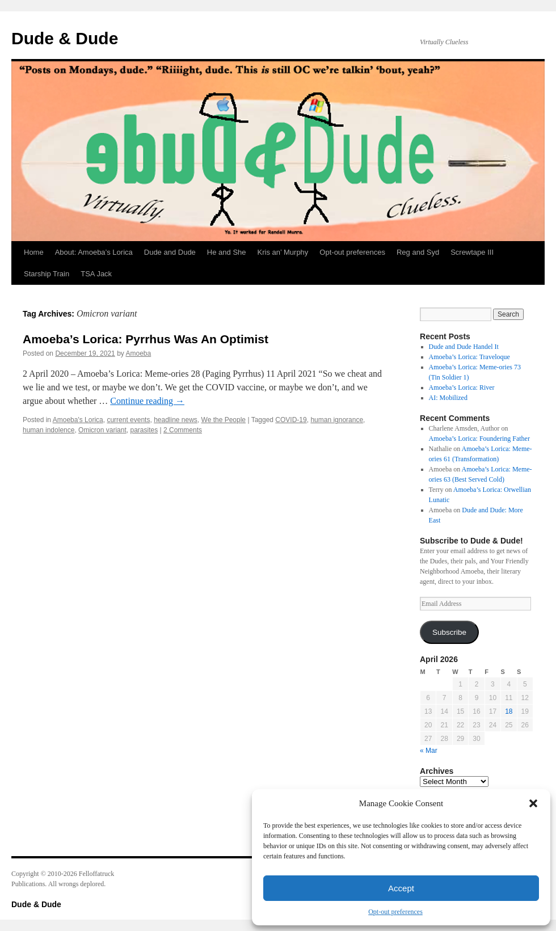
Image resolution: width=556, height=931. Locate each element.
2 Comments (182, 430)
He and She (226, 252)
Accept (401, 888)
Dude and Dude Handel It (464, 347)
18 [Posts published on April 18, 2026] (508, 711)
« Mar (428, 751)
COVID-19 (290, 420)
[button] (533, 803)
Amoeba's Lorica (78, 420)
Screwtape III (472, 252)
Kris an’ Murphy (283, 252)
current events (128, 420)
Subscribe (449, 632)
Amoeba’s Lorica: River (462, 387)
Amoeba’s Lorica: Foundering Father (479, 439)
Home (34, 252)
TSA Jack (96, 273)
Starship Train (46, 273)
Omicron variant (102, 430)
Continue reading (147, 401)
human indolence (48, 430)
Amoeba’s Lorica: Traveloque (469, 357)
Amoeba (138, 353)
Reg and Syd (418, 252)
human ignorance (336, 420)
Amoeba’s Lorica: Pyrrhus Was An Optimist (145, 339)
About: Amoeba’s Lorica (94, 252)
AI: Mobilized (448, 398)
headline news (175, 420)
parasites (144, 430)
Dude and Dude (170, 252)
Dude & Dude (64, 38)
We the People (223, 420)
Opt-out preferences (395, 912)
